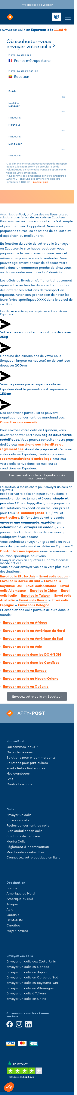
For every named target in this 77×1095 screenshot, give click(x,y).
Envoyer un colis (18, 815)
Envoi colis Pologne (33, 605)
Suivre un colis (17, 820)
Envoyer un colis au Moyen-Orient (30, 679)
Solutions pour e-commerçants (31, 757)
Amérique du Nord (20, 893)
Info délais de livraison (37, 5)
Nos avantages (18, 773)
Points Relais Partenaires (25, 768)
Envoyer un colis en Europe (25, 670)
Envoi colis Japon (53, 576)
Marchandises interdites (25, 852)
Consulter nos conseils (18, 422)
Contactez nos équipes (19, 551)
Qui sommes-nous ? (22, 747)
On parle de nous (19, 752)
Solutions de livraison (23, 836)
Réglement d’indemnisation (27, 847)
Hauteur (15, 124)
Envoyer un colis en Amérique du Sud (33, 639)
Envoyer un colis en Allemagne (30, 988)
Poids (13, 91)
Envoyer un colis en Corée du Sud (32, 977)
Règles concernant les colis (27, 825)
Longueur (15, 143)
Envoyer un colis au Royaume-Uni (32, 983)
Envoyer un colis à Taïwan (26, 993)
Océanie (12, 915)
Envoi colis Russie (33, 600)
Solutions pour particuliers (27, 763)
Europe (11, 888)
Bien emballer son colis (24, 831)
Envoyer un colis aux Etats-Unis (31, 961)
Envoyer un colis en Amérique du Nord (34, 631)
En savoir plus (39, 181)
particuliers (9, 517)
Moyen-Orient (17, 931)
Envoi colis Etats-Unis (17, 576)
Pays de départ (20, 54)
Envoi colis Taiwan (35, 595)
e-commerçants (30, 513)
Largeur (14, 105)
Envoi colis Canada (41, 586)
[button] (9, 1087)
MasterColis (15, 841)
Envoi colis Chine (43, 591)
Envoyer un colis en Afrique (25, 623)
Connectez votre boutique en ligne (33, 857)
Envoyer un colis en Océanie (26, 686)
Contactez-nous (19, 784)
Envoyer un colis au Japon (26, 972)
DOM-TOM (14, 920)
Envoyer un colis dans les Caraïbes (31, 663)
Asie (9, 909)
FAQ (9, 779)
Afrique (12, 904)
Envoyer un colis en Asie (22, 647)
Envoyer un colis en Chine (26, 999)
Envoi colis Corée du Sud (20, 581)
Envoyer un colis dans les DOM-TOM (32, 654)
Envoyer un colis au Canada (27, 967)
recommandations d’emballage (26, 459)
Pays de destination (23, 70)
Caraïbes (13, 925)
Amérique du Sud (19, 899)
